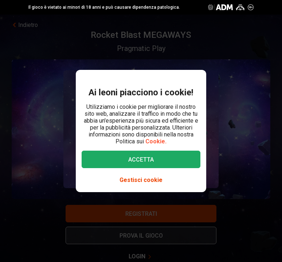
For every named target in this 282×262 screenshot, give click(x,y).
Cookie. (156, 141)
